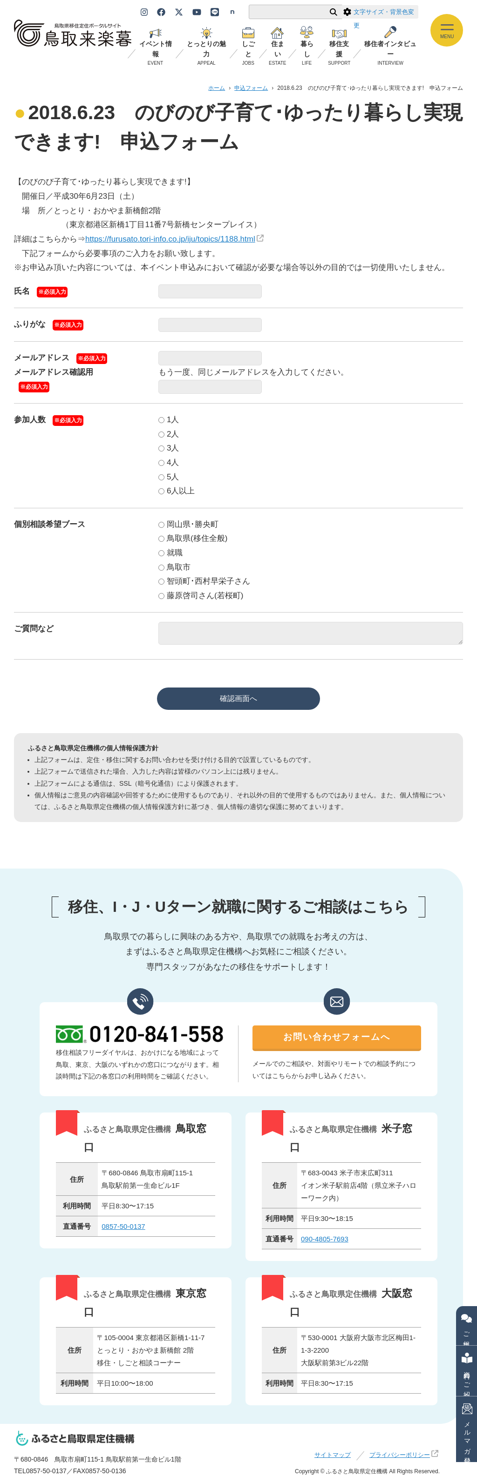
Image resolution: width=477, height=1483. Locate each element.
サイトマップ (332, 1456)
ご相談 (466, 1325)
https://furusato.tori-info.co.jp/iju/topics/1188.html (170, 239)
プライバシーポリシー (399, 1456)
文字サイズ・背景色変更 (378, 12)
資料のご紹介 (467, 1371)
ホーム (216, 88)
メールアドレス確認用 (53, 372)
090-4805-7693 (324, 1241)
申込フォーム (251, 88)
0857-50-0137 (123, 1228)
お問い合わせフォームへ (337, 1038)
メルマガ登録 (467, 1429)
